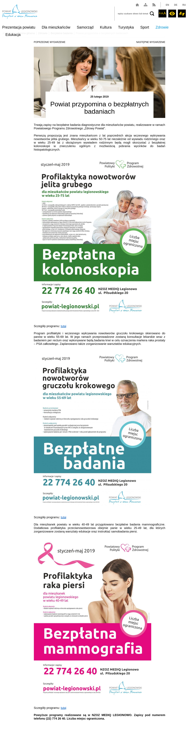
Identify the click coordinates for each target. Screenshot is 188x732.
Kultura (106, 27)
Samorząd (85, 27)
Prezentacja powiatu (18, 27)
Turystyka (126, 27)
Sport (144, 27)
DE (175, 5)
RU (184, 5)
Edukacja (13, 35)
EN (167, 5)
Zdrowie (162, 27)
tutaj (63, 326)
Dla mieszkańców (56, 27)
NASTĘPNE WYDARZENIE (150, 42)
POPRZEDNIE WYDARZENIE (49, 42)
